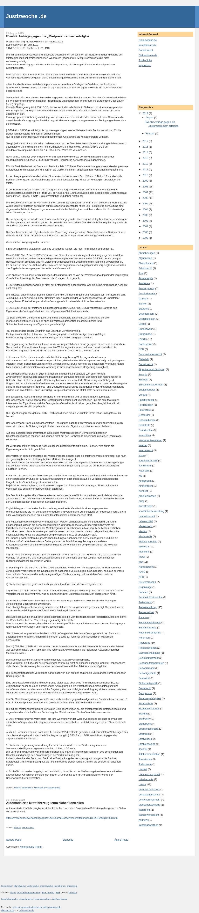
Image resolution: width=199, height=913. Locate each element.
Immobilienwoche (9, 899)
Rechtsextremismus (150, 632)
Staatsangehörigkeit (150, 698)
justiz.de (17, 907)
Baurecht (144, 308)
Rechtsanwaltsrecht (150, 622)
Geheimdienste (147, 420)
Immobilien (27, 787)
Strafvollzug (145, 738)
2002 (145, 220)
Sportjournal (145, 693)
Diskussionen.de (148, 55)
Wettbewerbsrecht (149, 814)
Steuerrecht (145, 723)
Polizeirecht (145, 602)
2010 (145, 175)
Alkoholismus (146, 263)
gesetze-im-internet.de (32, 907)
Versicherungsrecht (149, 799)
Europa (143, 394)
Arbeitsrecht (145, 268)
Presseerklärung (52, 787)
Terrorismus (145, 759)
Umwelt (143, 769)
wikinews (144, 819)
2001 (145, 226)
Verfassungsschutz (149, 794)
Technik (143, 749)
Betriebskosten (147, 318)
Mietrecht (38, 787)
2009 (145, 180)
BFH (58, 892)
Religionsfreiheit (148, 647)
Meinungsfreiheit (148, 541)
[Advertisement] (156, 85)
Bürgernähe (145, 333)
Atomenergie (146, 278)
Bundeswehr (146, 328)
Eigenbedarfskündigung (152, 369)
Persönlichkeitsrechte (151, 597)
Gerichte (73, 892)
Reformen (144, 637)
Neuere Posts (13, 839)
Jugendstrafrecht (148, 460)
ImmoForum (60, 886)
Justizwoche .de (26, 16)
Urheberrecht (146, 779)
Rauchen (144, 617)
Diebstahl (144, 359)
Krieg (141, 501)
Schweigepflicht (147, 673)
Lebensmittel (146, 521)
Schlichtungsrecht (149, 657)
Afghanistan (145, 258)
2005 (145, 203)
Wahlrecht (144, 809)
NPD (141, 576)
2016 (145, 146)
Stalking (143, 713)
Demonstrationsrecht (150, 354)
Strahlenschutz (147, 743)
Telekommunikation (149, 754)
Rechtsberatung (147, 627)
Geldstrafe (144, 425)
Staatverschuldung (149, 708)
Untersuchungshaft (149, 774)
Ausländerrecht (147, 293)
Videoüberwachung (149, 804)
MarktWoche (20, 886)
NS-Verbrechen (147, 582)
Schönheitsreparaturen (151, 662)
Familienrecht (146, 399)
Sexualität (144, 678)
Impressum (145, 65)
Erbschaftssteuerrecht (151, 384)
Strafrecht (144, 733)
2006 (145, 197)
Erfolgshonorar (147, 389)
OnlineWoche (46, 886)
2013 (145, 158)
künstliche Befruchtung (151, 511)
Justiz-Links (145, 60)
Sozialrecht (145, 688)
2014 (145, 152)
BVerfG (17, 787)
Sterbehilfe (145, 718)
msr (141, 561)
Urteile (142, 784)
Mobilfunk (144, 551)
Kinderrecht (145, 480)
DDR (141, 349)
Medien (143, 531)
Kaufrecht (144, 470)
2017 (145, 141)
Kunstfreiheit (146, 506)
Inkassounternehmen (150, 440)
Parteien (143, 592)
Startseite (68, 839)
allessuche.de (7, 910)
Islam (142, 455)
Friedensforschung (42, 899)
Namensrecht (146, 566)
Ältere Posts (121, 839)
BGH (44, 892)
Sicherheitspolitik (148, 683)
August (150, 117)
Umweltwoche (25, 899)
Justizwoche (33, 886)
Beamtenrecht (146, 313)
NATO (142, 571)
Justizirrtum (145, 465)
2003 (145, 215)
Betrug (142, 323)
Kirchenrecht (146, 485)
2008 (145, 186)
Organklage (145, 587)
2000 (145, 232)
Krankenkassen (147, 495)
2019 (145, 113)
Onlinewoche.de (148, 40)
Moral (142, 556)
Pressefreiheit (146, 612)
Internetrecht (146, 450)
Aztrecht (143, 298)
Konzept (143, 490)
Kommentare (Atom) (31, 846)
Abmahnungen (147, 253)
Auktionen (144, 283)
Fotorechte (145, 409)
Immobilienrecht (147, 45)
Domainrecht (146, 50)
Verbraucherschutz (149, 789)
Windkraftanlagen (148, 824)
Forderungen (146, 404)
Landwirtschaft (147, 516)
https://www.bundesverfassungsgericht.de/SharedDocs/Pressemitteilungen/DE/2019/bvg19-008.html (62, 817)
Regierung (144, 642)
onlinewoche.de (26, 910)
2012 (145, 163)
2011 (145, 169)
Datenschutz (28, 827)
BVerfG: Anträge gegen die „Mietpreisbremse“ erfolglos (47, 36)
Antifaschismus (59, 899)
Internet (143, 445)
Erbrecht (143, 379)
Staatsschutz (146, 703)
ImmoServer (7, 886)
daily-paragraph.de (52, 907)
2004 (145, 209)
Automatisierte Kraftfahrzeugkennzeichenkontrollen (45, 803)
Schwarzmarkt (146, 668)
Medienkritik (145, 536)
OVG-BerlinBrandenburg (28, 892)
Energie (143, 374)
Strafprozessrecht (148, 728)
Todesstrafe (145, 764)
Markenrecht (146, 526)
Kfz (140, 475)
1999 (145, 237)
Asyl (141, 273)
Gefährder (144, 414)
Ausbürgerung (146, 288)
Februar (150, 133)
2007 (145, 192)
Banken (143, 303)
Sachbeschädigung (149, 652)
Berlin (13, 892)
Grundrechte (146, 430)
